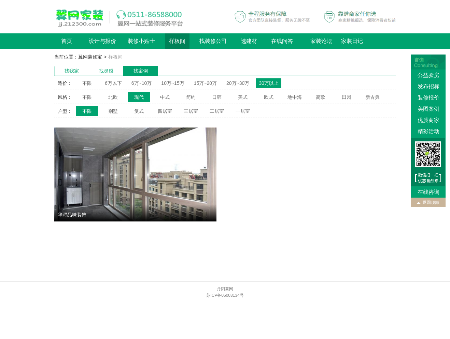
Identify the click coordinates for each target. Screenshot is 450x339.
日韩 (217, 97)
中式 (165, 97)
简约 (191, 97)
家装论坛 (321, 41)
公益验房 (428, 75)
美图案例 (428, 109)
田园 (346, 97)
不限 (87, 83)
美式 (243, 97)
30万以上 (269, 83)
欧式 (268, 97)
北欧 (113, 97)
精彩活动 (428, 131)
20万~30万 (237, 83)
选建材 (249, 41)
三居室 (191, 111)
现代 (139, 97)
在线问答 (282, 41)
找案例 (140, 71)
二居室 (217, 111)
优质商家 (428, 120)
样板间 (177, 41)
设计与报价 (102, 41)
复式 (139, 111)
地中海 (294, 97)
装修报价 (428, 98)
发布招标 (428, 86)
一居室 (243, 111)
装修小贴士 (141, 41)
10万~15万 (172, 83)
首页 (66, 41)
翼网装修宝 (90, 57)
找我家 (72, 71)
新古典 (372, 97)
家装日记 (352, 41)
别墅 (113, 111)
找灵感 (106, 71)
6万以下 (113, 83)
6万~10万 (141, 83)
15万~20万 (205, 83)
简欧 (320, 97)
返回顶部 (431, 202)
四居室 (165, 111)
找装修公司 (213, 41)
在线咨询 (428, 192)
